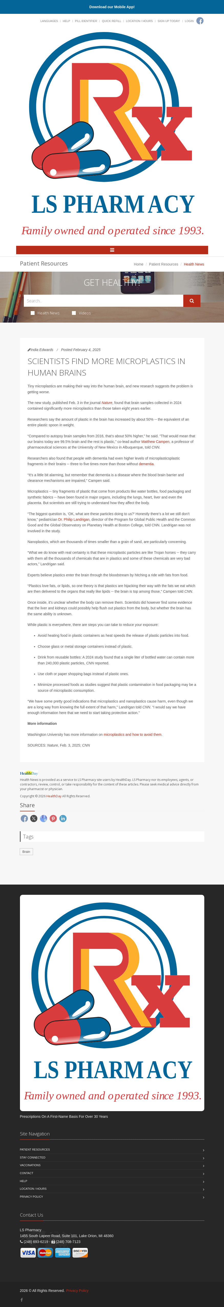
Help (66, 21)
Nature (107, 403)
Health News (45, 312)
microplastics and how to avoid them (133, 734)
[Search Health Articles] (103, 301)
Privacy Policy (31, 1196)
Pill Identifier (86, 21)
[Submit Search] (191, 301)
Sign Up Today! (169, 21)
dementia (146, 464)
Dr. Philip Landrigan (73, 519)
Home (138, 264)
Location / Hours (139, 21)
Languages (49, 21)
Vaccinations (30, 1165)
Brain (26, 852)
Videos (81, 312)
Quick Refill (111, 21)
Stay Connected (33, 1157)
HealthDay (53, 796)
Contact (26, 1173)
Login (189, 21)
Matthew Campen (155, 442)
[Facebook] (200, 20)
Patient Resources (163, 264)
